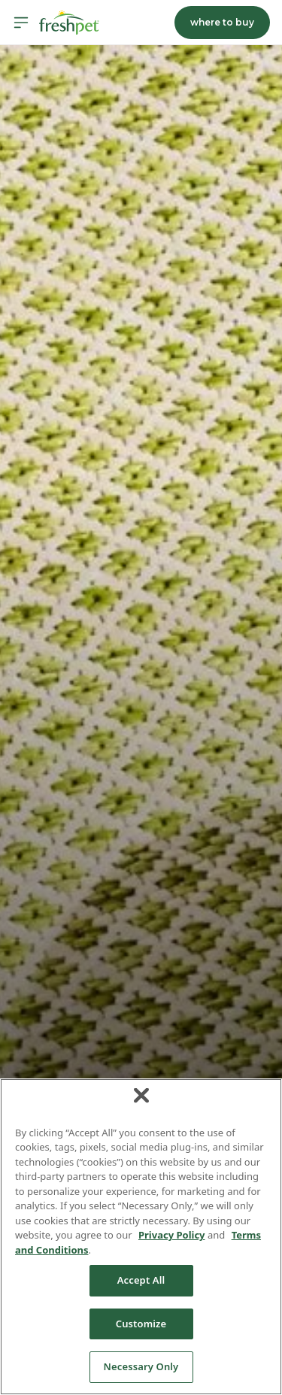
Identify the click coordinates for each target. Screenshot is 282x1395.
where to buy (222, 22)
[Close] (141, 1094)
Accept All (141, 1280)
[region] (141, 1236)
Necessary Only (141, 1366)
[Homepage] (69, 23)
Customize (141, 1323)
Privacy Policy (171, 1235)
